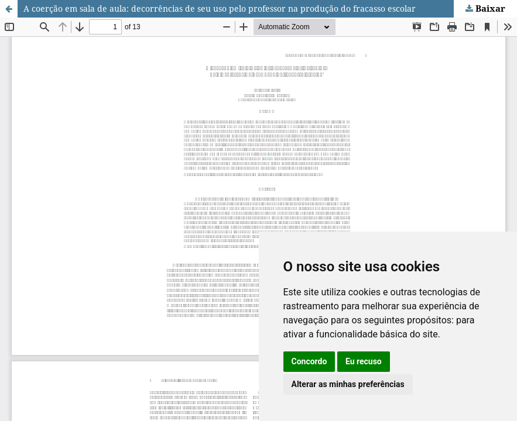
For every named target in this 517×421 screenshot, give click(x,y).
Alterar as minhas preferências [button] (348, 384)
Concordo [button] (309, 361)
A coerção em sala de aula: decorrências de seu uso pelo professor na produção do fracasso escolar (219, 8)
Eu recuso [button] (363, 361)
